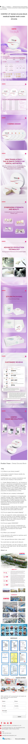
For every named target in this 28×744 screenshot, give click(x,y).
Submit (19, 716)
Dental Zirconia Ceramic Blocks (20, 6)
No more (6, 698)
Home (3, 6)
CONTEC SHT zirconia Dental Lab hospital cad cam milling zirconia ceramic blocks (13, 697)
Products (8, 6)
